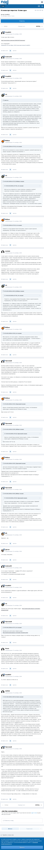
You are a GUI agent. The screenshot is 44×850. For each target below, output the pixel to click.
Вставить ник (4, 50)
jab (6, 533)
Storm (7, 648)
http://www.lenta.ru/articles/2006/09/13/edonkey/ (13, 40)
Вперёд (38, 26)
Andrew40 (8, 57)
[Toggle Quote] (3, 100)
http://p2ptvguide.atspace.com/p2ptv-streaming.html (15, 632)
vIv (6, 94)
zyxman (7, 251)
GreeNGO (7, 14)
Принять (22, 847)
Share (10, 829)
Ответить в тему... (8, 820)
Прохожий (8, 361)
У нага (12, 16)
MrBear (7, 140)
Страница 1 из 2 (21, 26)
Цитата (14, 50)
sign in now (34, 812)
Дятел (7, 549)
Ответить (22, 21)
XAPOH (7, 691)
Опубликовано (13, 34)
